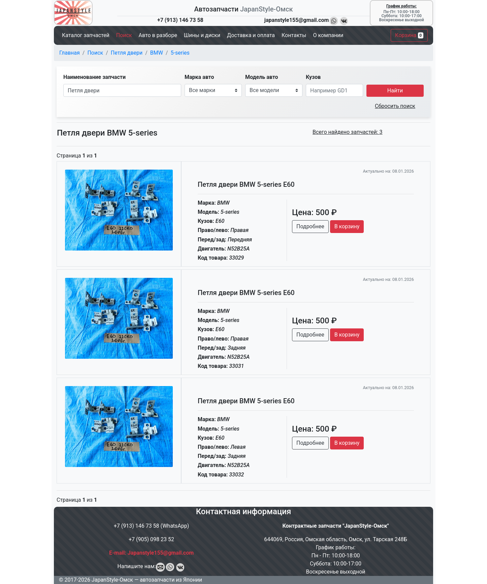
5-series (180, 53)
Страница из (77, 155)
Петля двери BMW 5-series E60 (246, 184)
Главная (69, 53)
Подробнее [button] (310, 226)
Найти (395, 90)
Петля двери (126, 53)
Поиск (95, 53)
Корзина (409, 35)
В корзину (347, 226)
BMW (156, 53)
